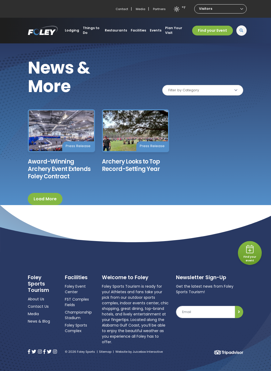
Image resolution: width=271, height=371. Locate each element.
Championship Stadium (78, 315)
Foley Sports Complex (76, 328)
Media (140, 9)
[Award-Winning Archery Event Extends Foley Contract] (61, 144)
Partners (159, 9)
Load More (45, 199)
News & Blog (39, 321)
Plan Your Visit (173, 30)
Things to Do (91, 30)
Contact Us (38, 306)
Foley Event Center (75, 289)
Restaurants (116, 30)
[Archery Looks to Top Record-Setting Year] (135, 141)
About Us (36, 299)
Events (155, 30)
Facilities (138, 30)
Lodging (72, 30)
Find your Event (212, 30)
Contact (122, 9)
